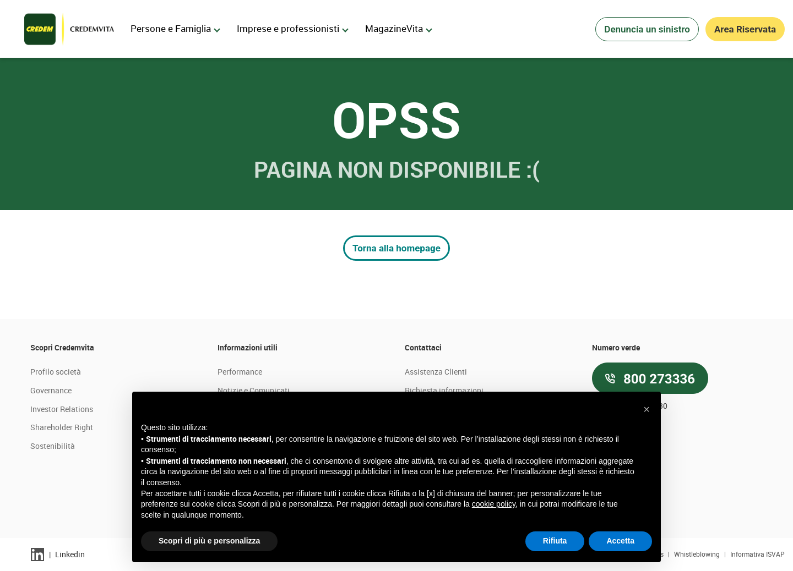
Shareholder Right (61, 427)
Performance (240, 371)
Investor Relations (61, 409)
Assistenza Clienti (436, 371)
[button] (646, 409)
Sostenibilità (52, 446)
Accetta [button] (620, 540)
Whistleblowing (697, 554)
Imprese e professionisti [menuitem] (293, 28)
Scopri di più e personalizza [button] (209, 540)
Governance (51, 390)
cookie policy (493, 503)
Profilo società (55, 371)
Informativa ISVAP (757, 554)
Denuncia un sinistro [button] (647, 29)
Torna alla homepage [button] (396, 248)
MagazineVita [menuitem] (398, 28)
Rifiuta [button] (555, 540)
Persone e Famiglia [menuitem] (175, 28)
